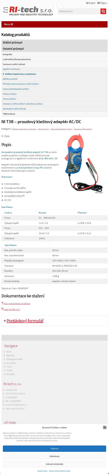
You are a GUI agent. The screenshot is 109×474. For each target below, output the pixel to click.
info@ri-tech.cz (19, 404)
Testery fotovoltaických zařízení (16, 89)
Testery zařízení (9, 99)
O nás (8, 366)
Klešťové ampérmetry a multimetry (20, 74)
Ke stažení (11, 362)
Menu (8, 24)
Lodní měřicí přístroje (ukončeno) (17, 59)
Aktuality (10, 355)
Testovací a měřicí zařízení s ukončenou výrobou (23, 104)
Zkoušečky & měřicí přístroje (14, 108)
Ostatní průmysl (13, 49)
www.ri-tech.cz (17, 408)
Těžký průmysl (9, 114)
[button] (104, 427)
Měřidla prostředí (10, 79)
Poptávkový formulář (25, 320)
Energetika (7, 54)
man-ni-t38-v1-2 (12, 309)
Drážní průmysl (12, 42)
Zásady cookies (42, 470)
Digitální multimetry (11, 69)
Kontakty (10, 374)
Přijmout (54, 448)
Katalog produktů (14, 359)
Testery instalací (9, 94)
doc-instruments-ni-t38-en (17, 303)
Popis (6, 135)
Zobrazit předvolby (54, 464)
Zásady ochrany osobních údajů (59, 470)
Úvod (8, 351)
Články (9, 370)
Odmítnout (54, 456)
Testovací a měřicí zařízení (14, 64)
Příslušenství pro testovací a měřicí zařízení (21, 84)
